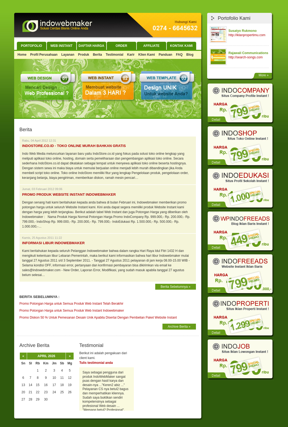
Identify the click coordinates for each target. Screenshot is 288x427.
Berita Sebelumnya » (175, 287)
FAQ (179, 54)
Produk (83, 54)
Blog (190, 54)
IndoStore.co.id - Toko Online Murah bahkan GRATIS (74, 146)
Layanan (67, 54)
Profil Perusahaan (44, 54)
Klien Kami (146, 54)
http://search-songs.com (246, 57)
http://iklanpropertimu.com (247, 35)
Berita (97, 54)
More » (263, 75)
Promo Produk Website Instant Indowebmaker (69, 194)
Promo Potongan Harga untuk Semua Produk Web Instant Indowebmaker (72, 310)
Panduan (165, 54)
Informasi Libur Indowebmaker (53, 243)
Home (22, 54)
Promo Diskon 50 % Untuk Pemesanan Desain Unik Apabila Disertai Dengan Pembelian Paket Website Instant (98, 317)
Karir (131, 54)
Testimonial (114, 54)
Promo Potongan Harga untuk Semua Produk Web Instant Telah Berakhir (71, 303)
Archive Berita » (179, 326)
